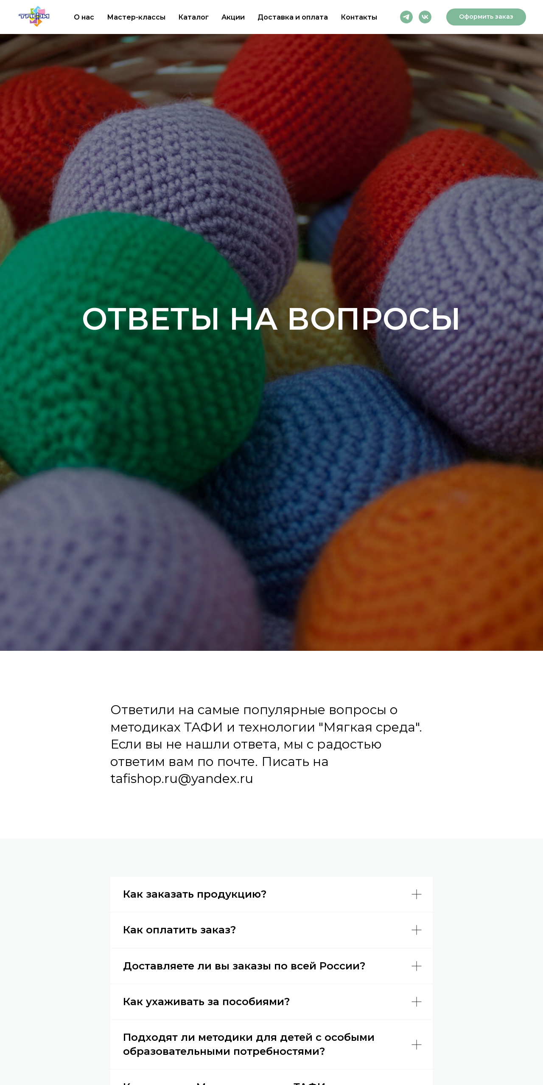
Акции (233, 17)
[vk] (425, 17)
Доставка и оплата (293, 17)
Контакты (359, 17)
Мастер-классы (136, 17)
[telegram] (406, 17)
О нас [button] (84, 17)
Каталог (193, 17)
